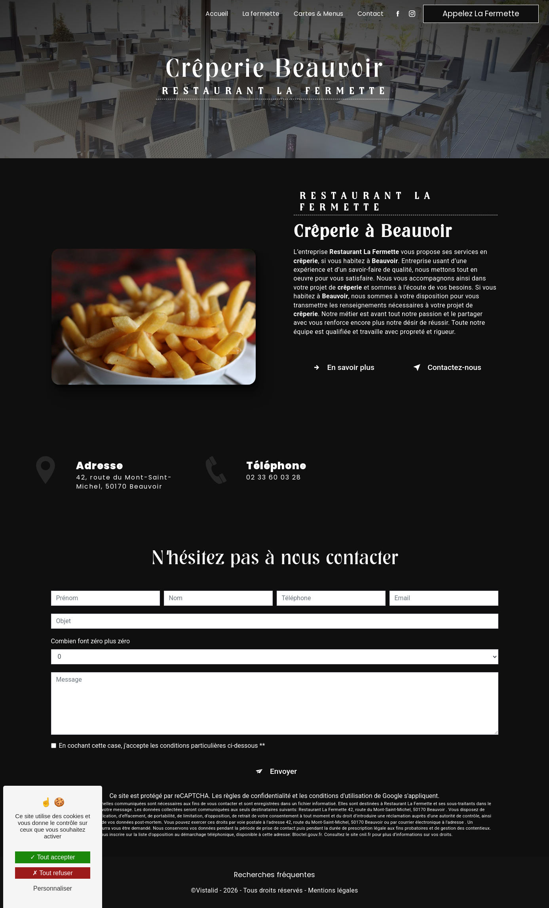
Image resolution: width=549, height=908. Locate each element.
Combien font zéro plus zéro (90, 641)
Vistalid (207, 890)
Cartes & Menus (318, 13)
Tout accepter (52, 857)
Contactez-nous (445, 367)
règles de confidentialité (257, 796)
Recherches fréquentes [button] (274, 875)
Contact (370, 13)
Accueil (216, 13)
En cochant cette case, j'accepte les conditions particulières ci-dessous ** (162, 745)
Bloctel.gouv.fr (307, 834)
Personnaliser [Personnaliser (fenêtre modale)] (52, 888)
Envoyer (283, 771)
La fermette (260, 13)
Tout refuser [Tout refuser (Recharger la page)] (52, 873)
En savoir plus (342, 367)
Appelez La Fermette (481, 13)
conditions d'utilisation (340, 796)
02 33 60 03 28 (273, 484)
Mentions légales (333, 890)
